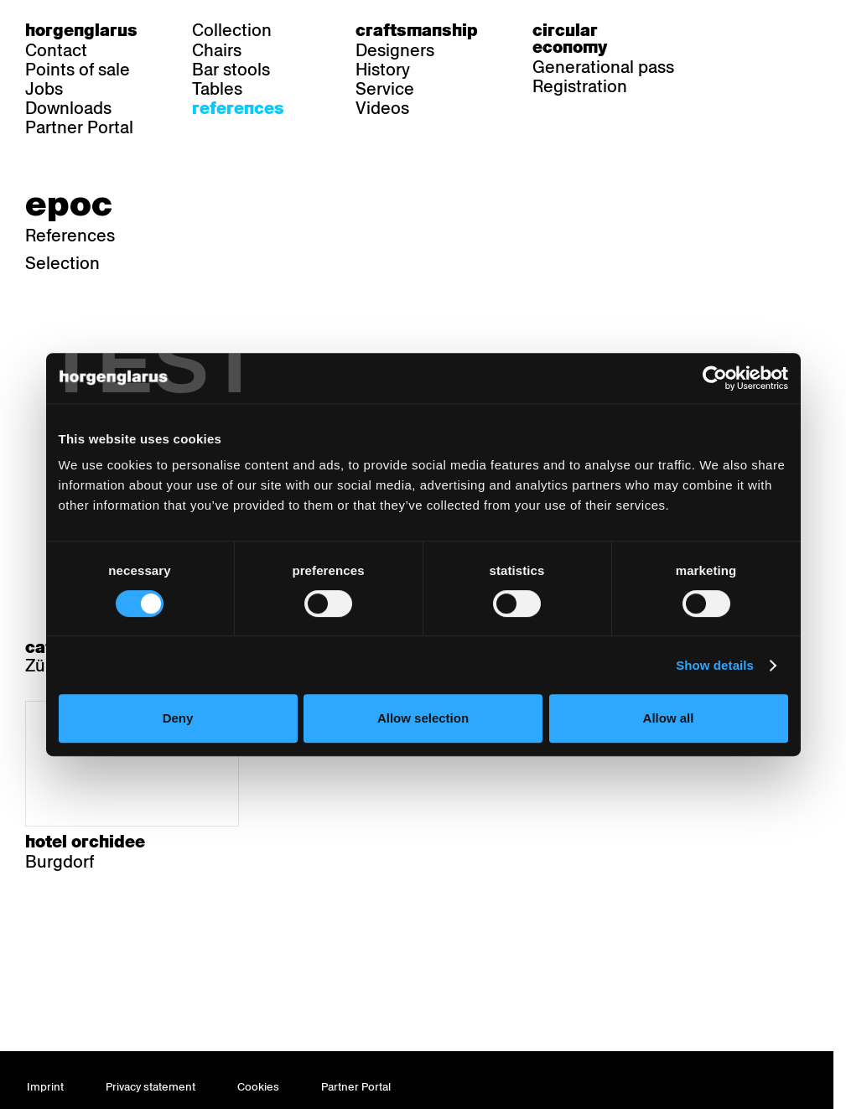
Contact (56, 50)
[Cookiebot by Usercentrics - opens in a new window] (714, 378)
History (383, 69)
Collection (232, 30)
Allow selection (423, 718)
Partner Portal (79, 127)
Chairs (216, 50)
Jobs (44, 88)
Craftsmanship (417, 30)
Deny (178, 718)
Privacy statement (150, 1086)
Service (385, 88)
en (798, 30)
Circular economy (569, 38)
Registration (579, 86)
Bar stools (231, 69)
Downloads (68, 108)
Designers (395, 50)
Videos (382, 108)
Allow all (668, 718)
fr (765, 30)
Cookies (258, 1086)
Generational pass (603, 67)
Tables (217, 88)
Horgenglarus (81, 30)
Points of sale (77, 69)
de (734, 30)
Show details (715, 665)
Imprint (45, 1086)
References (238, 108)
